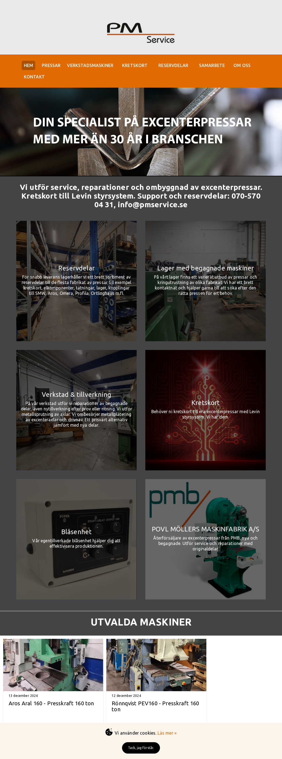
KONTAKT (35, 78)
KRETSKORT (140, 65)
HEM (29, 65)
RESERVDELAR (180, 65)
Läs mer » (167, 733)
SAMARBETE (220, 65)
